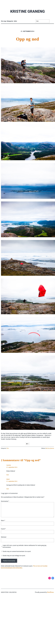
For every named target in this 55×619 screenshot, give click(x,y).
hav (49, 448)
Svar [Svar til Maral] (7, 488)
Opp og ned (27, 39)
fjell (47, 448)
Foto (8, 448)
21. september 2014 (11, 467)
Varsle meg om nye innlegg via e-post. (14, 555)
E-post (3, 529)
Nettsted (3, 537)
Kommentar (5, 501)
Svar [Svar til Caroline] (7, 474)
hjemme (52, 448)
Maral (7, 479)
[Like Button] (27, 444)
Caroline (8, 465)
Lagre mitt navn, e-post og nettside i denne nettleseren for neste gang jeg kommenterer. (24, 546)
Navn (3, 520)
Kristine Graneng (27, 11)
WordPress (50, 592)
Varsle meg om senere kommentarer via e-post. (17, 551)
